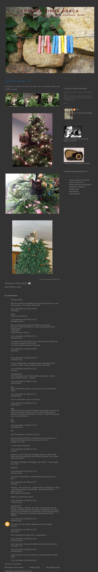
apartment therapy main (53, 279)
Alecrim (13, 383)
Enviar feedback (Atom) (23, 571)
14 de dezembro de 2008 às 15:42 (24, 425)
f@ (12, 484)
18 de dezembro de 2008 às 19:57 (24, 549)
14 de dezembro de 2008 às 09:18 (24, 358)
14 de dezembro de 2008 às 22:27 (24, 482)
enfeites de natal (14, 287)
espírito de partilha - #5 (18, 81)
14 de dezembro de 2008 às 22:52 (24, 500)
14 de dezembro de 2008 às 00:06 (24, 309)
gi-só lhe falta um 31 (76, 182)
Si (11, 451)
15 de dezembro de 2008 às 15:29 (24, 530)
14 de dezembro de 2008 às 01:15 (24, 336)
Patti (12, 311)
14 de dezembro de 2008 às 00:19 (24, 319)
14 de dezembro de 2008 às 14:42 (24, 403)
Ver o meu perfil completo (82, 113)
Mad (12, 351)
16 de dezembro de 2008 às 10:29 (24, 539)
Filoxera (14, 521)
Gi (12, 370)
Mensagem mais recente (14, 567)
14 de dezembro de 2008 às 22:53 (24, 519)
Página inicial (35, 567)
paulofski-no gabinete (77, 187)
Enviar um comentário (13, 564)
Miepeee (14, 338)
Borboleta (14, 427)
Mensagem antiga (53, 567)
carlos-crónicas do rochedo (79, 180)
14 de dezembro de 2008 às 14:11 (24, 394)
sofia (12, 531)
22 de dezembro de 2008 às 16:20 (24, 560)
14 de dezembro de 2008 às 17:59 (24, 471)
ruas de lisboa (74, 194)
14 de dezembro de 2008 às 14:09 (24, 381)
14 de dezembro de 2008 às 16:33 (24, 449)
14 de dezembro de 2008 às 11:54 (24, 369)
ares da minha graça (50, 11)
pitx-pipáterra (74, 191)
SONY (13, 405)
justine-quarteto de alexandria (80, 185)
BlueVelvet (15, 321)
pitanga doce (74, 189)
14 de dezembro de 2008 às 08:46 (24, 349)
